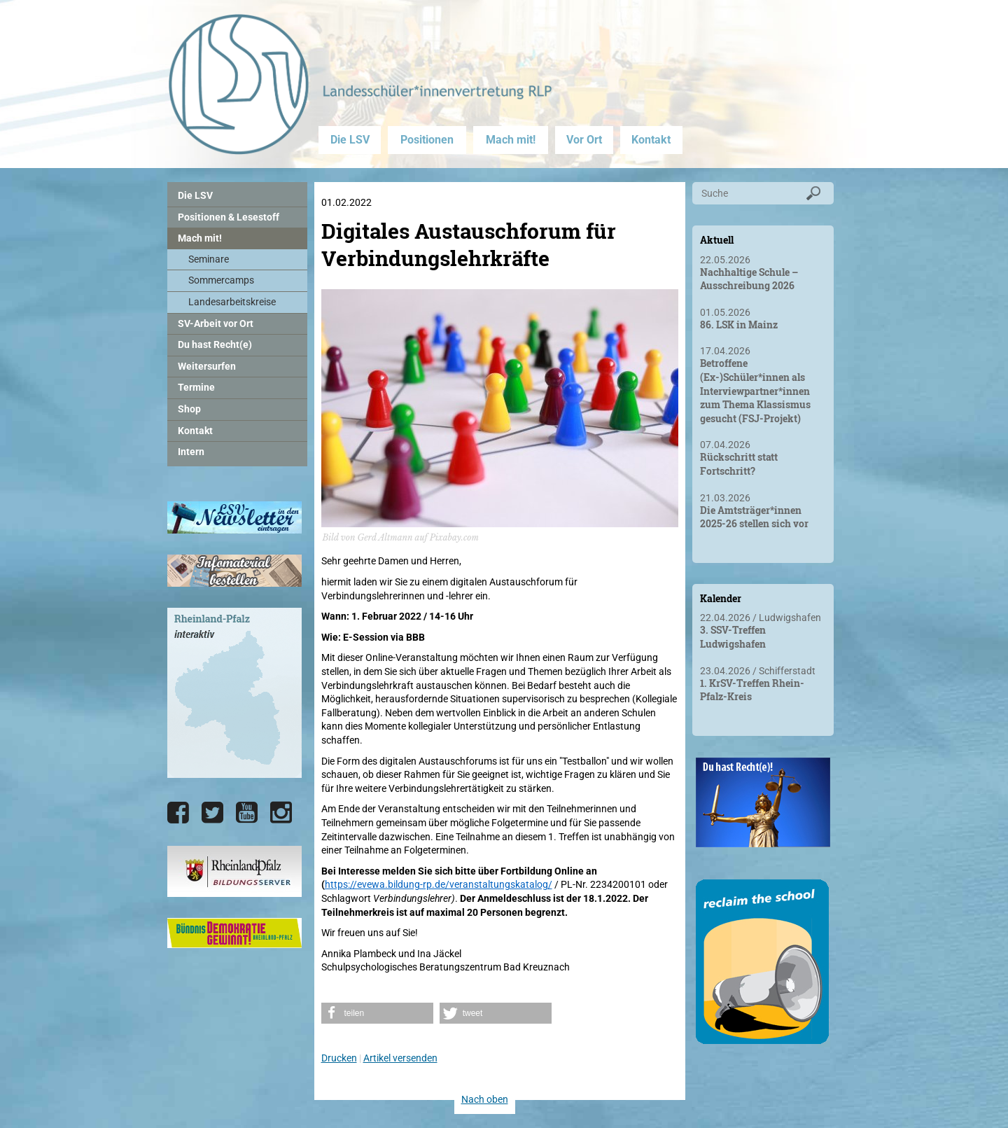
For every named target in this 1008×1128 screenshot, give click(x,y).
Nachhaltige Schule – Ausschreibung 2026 (749, 279)
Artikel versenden (400, 1058)
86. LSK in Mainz (739, 324)
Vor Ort (584, 139)
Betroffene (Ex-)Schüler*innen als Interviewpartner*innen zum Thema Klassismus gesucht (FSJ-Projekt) (755, 390)
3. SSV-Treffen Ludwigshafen (733, 636)
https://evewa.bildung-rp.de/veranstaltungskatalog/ (438, 884)
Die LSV (350, 139)
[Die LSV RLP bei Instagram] (281, 813)
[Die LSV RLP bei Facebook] (178, 813)
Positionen (427, 139)
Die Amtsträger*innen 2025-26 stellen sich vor (754, 517)
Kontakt (651, 139)
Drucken (339, 1058)
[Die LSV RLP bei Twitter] (212, 813)
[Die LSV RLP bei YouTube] (247, 813)
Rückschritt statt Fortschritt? (739, 464)
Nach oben (484, 1099)
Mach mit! (511, 139)
